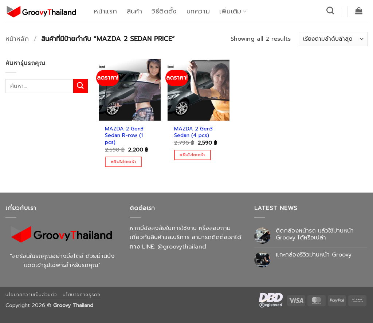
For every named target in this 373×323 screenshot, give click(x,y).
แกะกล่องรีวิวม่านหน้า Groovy (314, 254)
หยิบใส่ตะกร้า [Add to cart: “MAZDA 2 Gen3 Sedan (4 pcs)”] (192, 155)
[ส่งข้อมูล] (80, 86)
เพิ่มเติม (232, 11)
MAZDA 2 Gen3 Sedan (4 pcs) (193, 132)
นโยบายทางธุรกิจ (81, 294)
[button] (359, 10)
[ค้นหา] (330, 10)
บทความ (198, 11)
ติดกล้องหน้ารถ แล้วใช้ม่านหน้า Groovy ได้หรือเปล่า (315, 234)
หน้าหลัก (17, 39)
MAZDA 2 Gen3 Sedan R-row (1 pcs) (124, 135)
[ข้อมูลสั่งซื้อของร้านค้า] (333, 39)
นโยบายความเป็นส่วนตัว (31, 294)
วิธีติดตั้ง (164, 11)
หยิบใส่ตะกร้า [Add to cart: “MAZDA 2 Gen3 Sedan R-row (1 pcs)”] (123, 161)
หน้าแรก (105, 11)
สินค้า (134, 11)
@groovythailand (181, 246)
